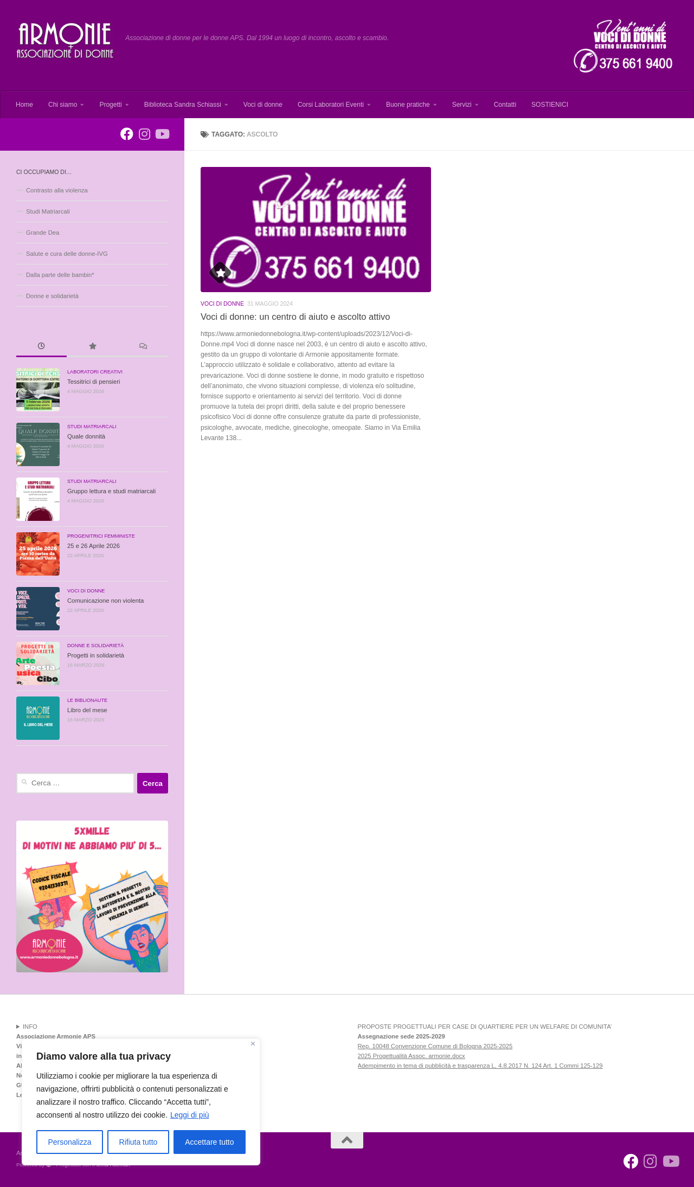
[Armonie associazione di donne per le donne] (126, 133)
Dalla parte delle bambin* (60, 275)
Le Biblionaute (87, 700)
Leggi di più (189, 1115)
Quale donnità (86, 436)
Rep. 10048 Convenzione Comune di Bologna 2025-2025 (435, 1046)
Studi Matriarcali (48, 211)
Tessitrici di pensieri (93, 381)
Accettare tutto (209, 1142)
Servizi (462, 104)
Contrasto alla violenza (57, 190)
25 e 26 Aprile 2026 (93, 546)
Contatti (505, 104)
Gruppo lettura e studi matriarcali (111, 491)
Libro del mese (87, 710)
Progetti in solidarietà (95, 655)
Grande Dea (42, 232)
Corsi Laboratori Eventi (331, 104)
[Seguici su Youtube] (161, 133)
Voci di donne (262, 104)
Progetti (110, 104)
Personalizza (69, 1142)
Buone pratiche (408, 104)
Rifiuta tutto (138, 1142)
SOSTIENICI (549, 104)
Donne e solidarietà (52, 296)
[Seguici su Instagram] (144, 133)
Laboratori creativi (95, 372)
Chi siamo (62, 104)
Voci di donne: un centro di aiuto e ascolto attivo (295, 316)
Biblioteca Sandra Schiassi (182, 104)
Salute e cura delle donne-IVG (67, 253)
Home (24, 104)
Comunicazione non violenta (105, 600)
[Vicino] (252, 1043)
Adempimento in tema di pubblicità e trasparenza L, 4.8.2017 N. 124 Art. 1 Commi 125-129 (480, 1065)
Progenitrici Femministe (101, 536)
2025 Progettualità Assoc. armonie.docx (411, 1056)
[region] (141, 1101)
